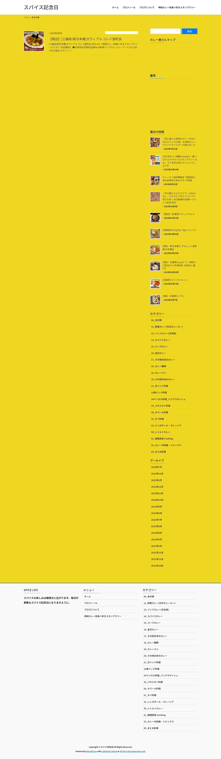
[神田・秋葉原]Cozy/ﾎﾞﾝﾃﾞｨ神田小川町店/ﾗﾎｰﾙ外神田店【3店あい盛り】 (179, 265)
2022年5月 (156, 532)
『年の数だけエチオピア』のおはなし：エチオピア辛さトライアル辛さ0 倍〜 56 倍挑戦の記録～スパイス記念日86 (179, 198)
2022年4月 (156, 539)
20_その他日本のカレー (163, 379)
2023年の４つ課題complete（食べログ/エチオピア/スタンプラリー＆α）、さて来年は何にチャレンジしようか (180, 161)
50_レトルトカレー (160, 432)
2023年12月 (157, 473)
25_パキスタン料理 (160, 405)
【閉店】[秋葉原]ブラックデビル (179, 214)
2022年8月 (156, 513)
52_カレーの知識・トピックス (166, 445)
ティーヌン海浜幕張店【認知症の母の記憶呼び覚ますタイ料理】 (179, 179)
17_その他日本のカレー (163, 359)
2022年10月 (157, 499)
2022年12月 (157, 486)
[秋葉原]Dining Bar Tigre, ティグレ (180, 230)
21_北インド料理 (159, 385)
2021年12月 (157, 552)
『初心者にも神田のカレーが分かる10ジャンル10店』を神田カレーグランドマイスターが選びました (179, 141)
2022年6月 (156, 526)
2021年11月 (157, 559)
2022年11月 (157, 493)
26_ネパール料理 (159, 412)
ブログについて (92, 609)
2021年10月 (157, 565)
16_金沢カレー (158, 353)
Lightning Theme (109, 751)
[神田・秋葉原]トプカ (173, 296)
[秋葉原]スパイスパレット (175, 279)
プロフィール (90, 603)
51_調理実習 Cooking (162, 438)
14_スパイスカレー (160, 339)
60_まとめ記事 (158, 451)
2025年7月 (156, 467)
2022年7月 (156, 519)
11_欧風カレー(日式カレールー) (121, 32)
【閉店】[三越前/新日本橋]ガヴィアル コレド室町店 (85, 39)
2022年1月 (156, 545)
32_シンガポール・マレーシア (166, 425)
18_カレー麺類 (158, 366)
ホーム (87, 596)
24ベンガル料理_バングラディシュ (168, 399)
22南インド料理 (159, 392)
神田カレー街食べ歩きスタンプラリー (103, 616)
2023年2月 (156, 480)
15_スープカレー (159, 346)
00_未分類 (156, 320)
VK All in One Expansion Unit (132, 751)
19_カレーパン (158, 372)
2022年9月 (156, 506)
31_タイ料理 (157, 418)
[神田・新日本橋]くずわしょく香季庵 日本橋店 (180, 248)
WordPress (92, 751)
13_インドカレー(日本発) (163, 333)
